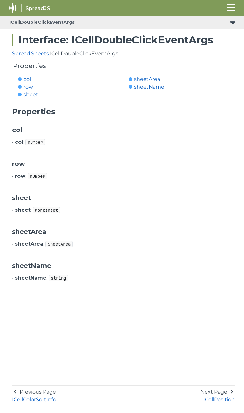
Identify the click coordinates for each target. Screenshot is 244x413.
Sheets (40, 53)
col (27, 79)
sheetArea (147, 79)
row (28, 87)
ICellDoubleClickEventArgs (42, 22)
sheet (31, 94)
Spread (21, 53)
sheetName (149, 87)
